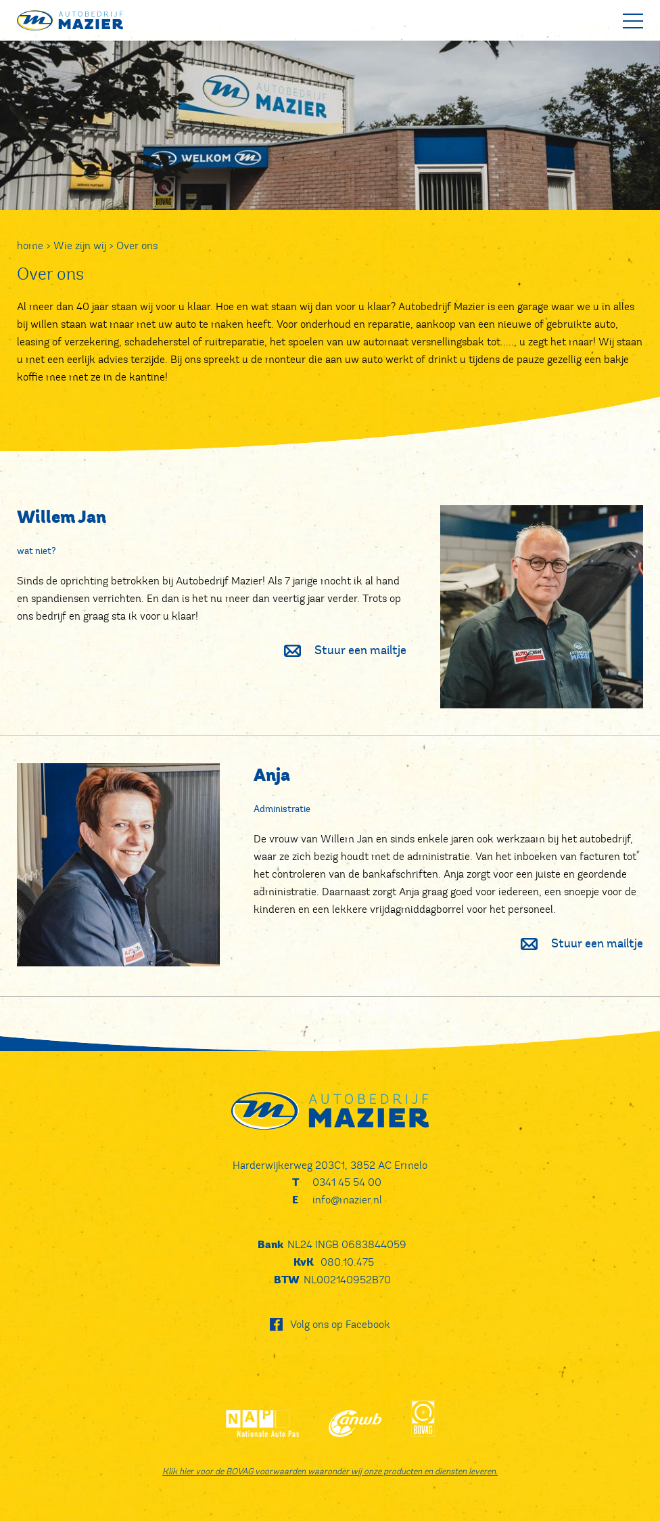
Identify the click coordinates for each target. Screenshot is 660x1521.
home (30, 245)
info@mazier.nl (347, 1199)
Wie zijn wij (79, 245)
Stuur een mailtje (338, 651)
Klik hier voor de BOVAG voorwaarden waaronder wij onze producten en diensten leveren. (330, 1471)
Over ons (137, 245)
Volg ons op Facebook (340, 1324)
